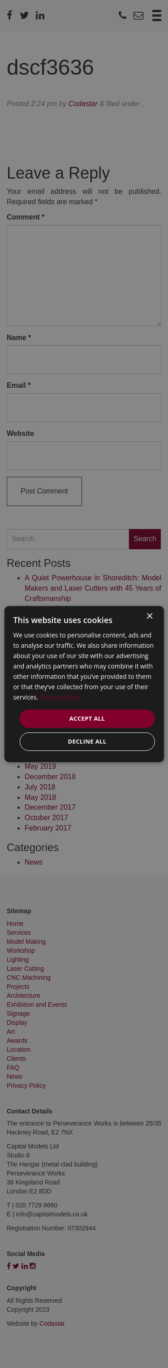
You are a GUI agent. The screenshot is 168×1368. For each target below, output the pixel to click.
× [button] (149, 616)
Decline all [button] (87, 741)
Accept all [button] (87, 718)
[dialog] (84, 684)
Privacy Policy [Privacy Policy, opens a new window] (59, 697)
